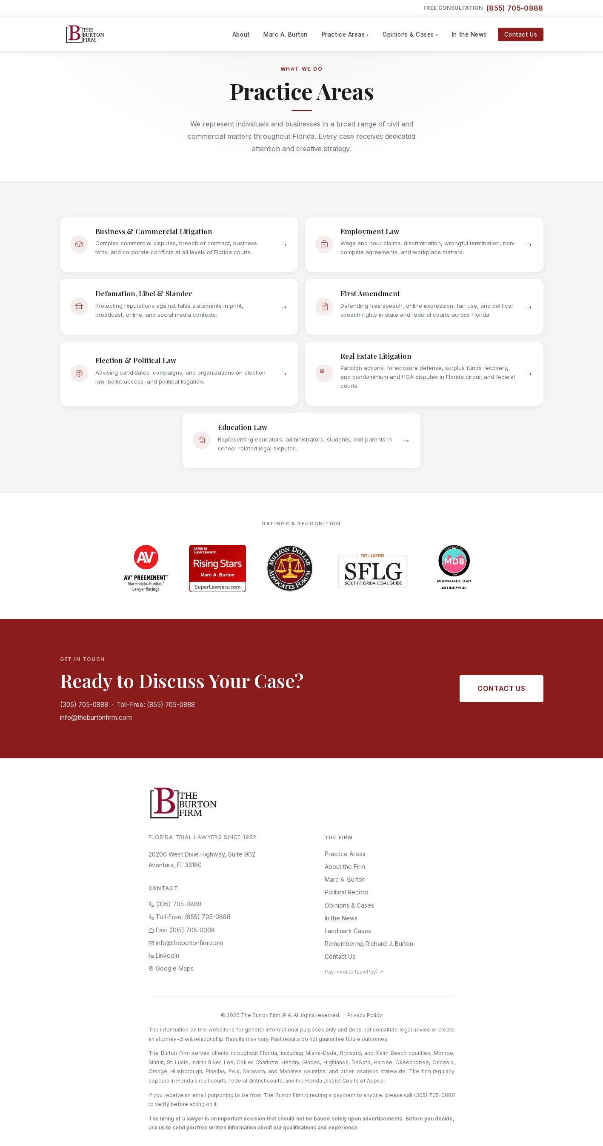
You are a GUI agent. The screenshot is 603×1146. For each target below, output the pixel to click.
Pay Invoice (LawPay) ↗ (354, 971)
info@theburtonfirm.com (96, 717)
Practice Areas (343, 34)
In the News (469, 34)
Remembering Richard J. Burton (369, 943)
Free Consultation (483, 8)
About (241, 34)
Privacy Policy (364, 1015)
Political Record (347, 892)
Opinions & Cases (408, 34)
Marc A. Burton (285, 34)
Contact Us (520, 34)
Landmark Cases (348, 930)
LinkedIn (164, 955)
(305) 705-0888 (84, 705)
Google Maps (171, 968)
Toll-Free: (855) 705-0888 (156, 705)
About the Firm (345, 866)
